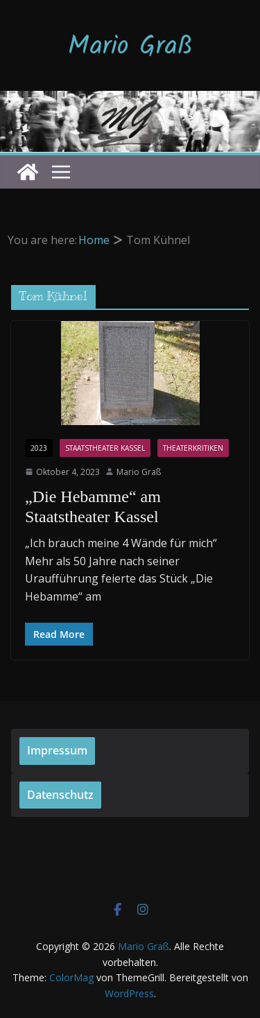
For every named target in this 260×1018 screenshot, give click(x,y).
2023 (39, 448)
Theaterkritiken (193, 448)
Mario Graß (130, 47)
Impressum (57, 750)
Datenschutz (60, 794)
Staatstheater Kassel (105, 448)
